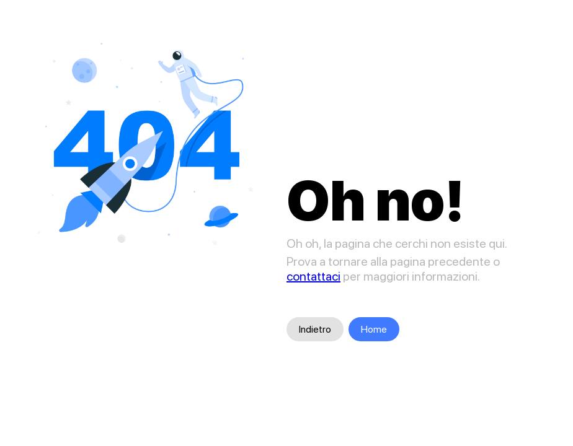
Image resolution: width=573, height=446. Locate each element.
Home (374, 329)
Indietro (315, 329)
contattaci (313, 276)
